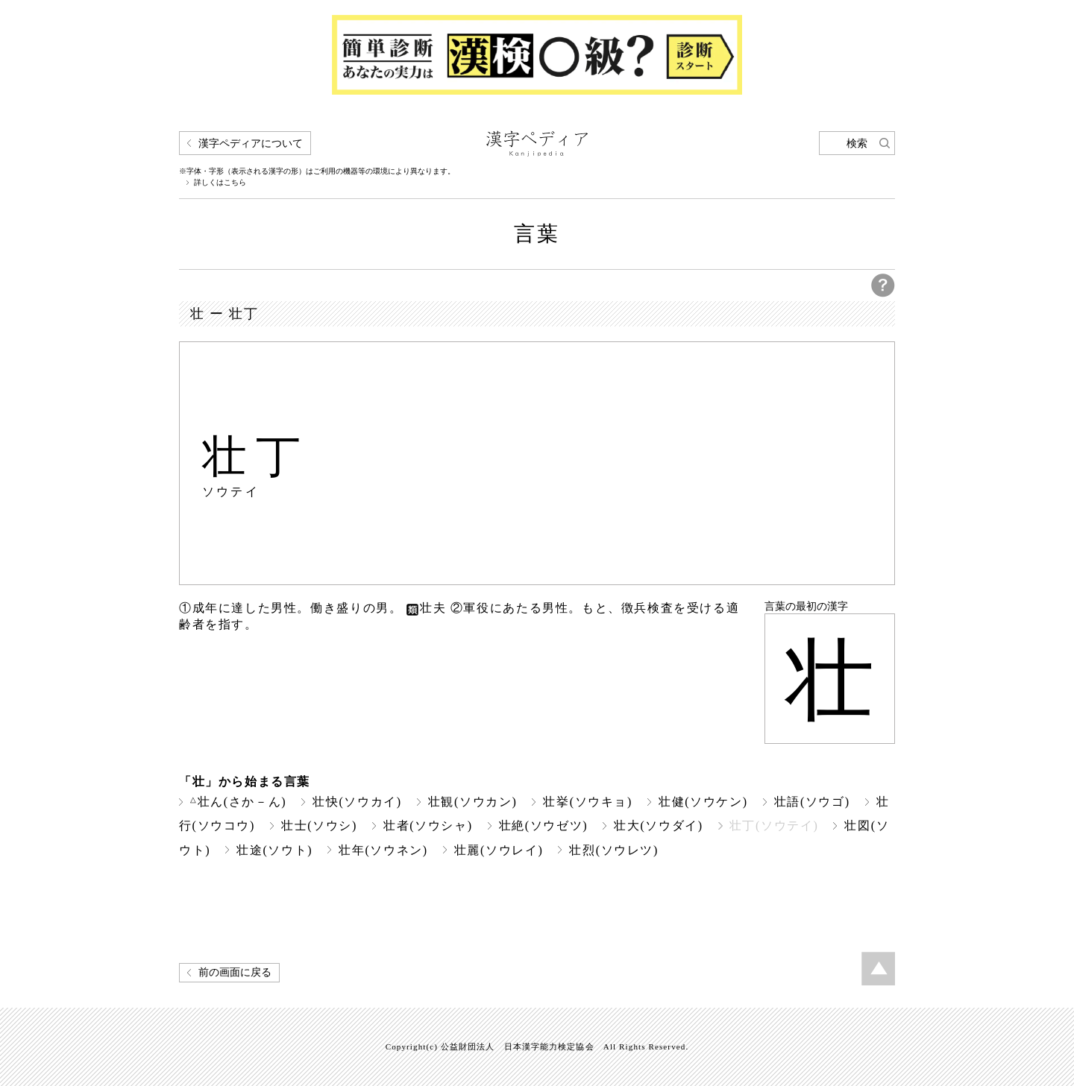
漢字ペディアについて (250, 143)
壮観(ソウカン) (473, 801)
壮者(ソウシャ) (428, 825)
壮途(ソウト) (274, 850)
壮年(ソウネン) (383, 850)
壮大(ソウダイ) (658, 825)
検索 (857, 143)
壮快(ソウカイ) (357, 801)
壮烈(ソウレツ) (614, 850)
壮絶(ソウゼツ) (543, 825)
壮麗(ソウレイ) (499, 850)
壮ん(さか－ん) (238, 801)
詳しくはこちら (220, 182)
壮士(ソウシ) (319, 825)
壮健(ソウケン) (703, 801)
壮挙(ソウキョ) (587, 801)
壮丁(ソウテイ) (774, 825)
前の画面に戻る (234, 972)
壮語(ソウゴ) (812, 801)
